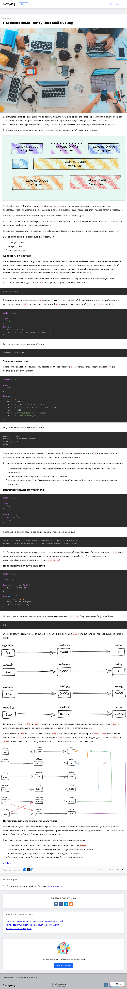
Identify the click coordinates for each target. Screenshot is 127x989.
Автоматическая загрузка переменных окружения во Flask (34, 921)
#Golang (7, 863)
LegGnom (22, 19)
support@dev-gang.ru (59, 986)
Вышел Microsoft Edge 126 (19, 928)
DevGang (9, 4)
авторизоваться (55, 886)
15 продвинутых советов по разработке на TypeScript (32, 924)
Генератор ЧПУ (9, 977)
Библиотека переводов (27, 977)
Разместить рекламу (63, 965)
